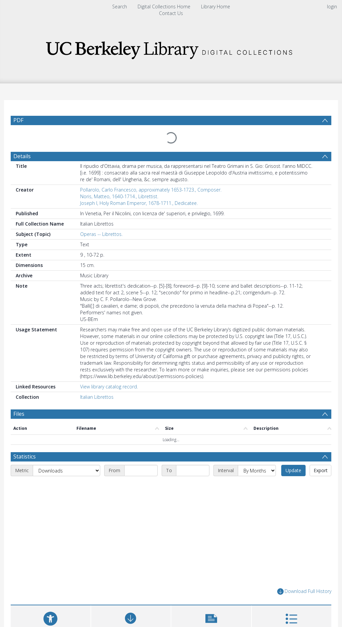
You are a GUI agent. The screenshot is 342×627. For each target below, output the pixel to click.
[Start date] (141, 458)
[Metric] (66, 458)
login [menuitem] (332, 6)
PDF (18, 120)
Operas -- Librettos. (101, 222)
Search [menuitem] (119, 6)
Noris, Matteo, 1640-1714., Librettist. (119, 184)
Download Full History (304, 579)
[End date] (192, 458)
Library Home (215, 6)
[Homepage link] (171, 48)
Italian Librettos (97, 384)
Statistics (24, 444)
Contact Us (171, 13)
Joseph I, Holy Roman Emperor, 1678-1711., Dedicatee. (139, 191)
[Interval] (257, 458)
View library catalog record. (109, 374)
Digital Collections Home (164, 6)
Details (22, 143)
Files (18, 401)
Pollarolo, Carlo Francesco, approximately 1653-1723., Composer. (150, 177)
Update (293, 458)
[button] (211, 608)
